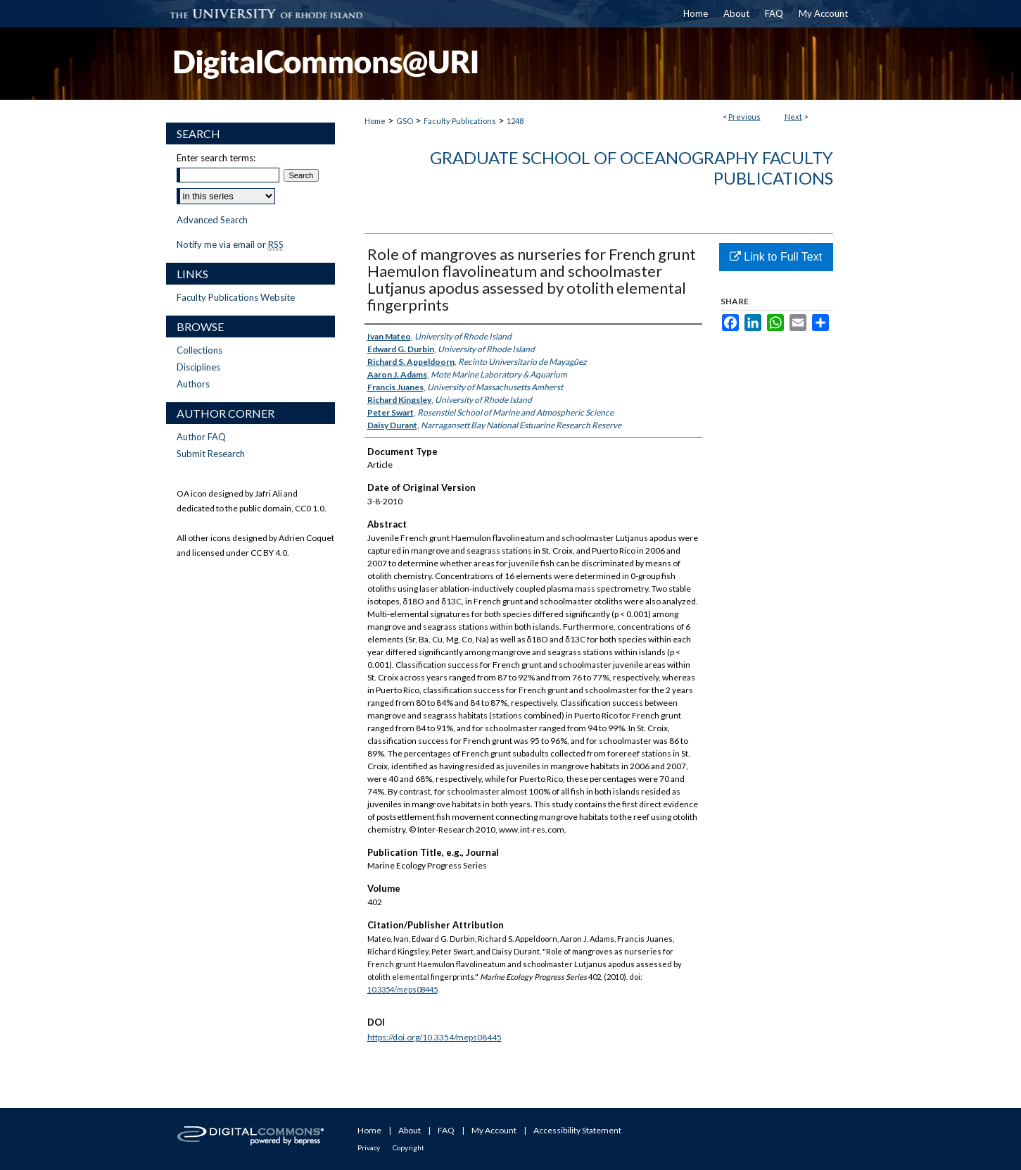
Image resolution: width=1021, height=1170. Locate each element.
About (409, 1130)
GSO (404, 120)
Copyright (408, 1147)
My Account (493, 1130)
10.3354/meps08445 (402, 989)
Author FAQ (201, 436)
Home (375, 120)
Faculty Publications (460, 120)
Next (793, 116)
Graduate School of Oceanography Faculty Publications (631, 167)
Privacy (368, 1147)
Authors (193, 384)
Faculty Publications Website (236, 297)
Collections (199, 350)
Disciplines (198, 367)
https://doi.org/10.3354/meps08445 (434, 1037)
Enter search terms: (216, 157)
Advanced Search (212, 219)
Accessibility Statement (577, 1130)
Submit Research (211, 453)
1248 (515, 120)
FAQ (446, 1130)
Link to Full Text (776, 257)
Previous (744, 116)
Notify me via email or (230, 244)
